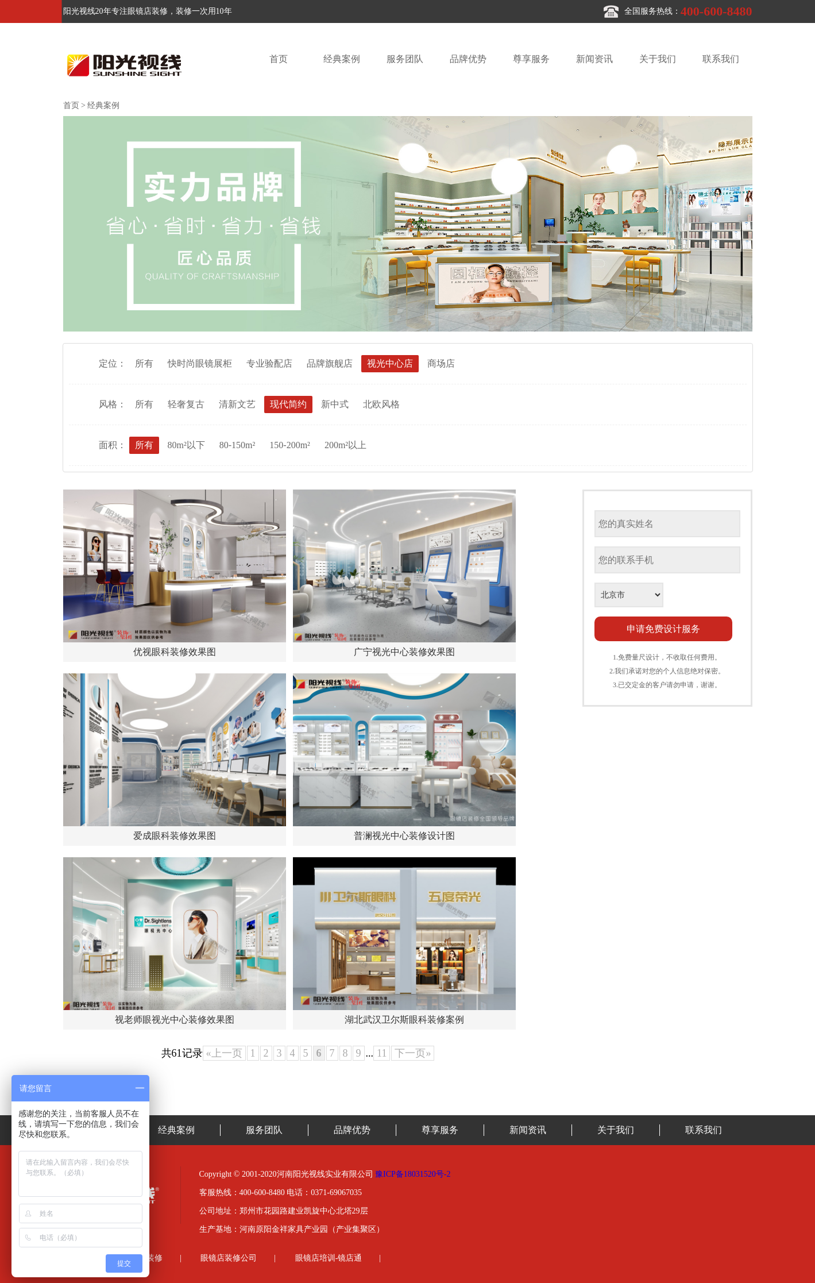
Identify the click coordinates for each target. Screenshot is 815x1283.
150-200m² (289, 445)
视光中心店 (390, 363)
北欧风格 (381, 404)
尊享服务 (531, 59)
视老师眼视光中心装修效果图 (174, 1019)
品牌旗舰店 (330, 363)
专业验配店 (269, 363)
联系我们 (720, 59)
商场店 (441, 363)
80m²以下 (186, 445)
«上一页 (224, 1053)
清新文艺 (237, 404)
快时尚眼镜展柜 (200, 363)
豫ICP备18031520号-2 (412, 1174)
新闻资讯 (594, 59)
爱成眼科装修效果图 (174, 836)
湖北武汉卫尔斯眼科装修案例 (404, 1019)
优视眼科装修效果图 (174, 652)
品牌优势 (468, 59)
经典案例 (341, 59)
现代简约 (288, 404)
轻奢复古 (186, 404)
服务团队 (405, 59)
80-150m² (237, 445)
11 (382, 1053)
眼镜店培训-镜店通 (328, 1258)
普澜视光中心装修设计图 (404, 836)
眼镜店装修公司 (228, 1258)
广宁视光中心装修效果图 (404, 652)
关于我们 (657, 59)
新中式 (335, 404)
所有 (144, 363)
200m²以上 (345, 445)
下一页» (413, 1053)
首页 (278, 59)
